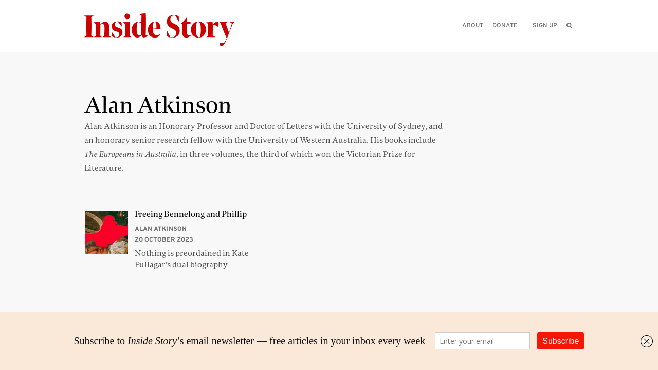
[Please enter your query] (516, 39)
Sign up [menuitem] (545, 25)
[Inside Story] (166, 30)
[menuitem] (569, 25)
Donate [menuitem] (504, 25)
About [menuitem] (472, 25)
